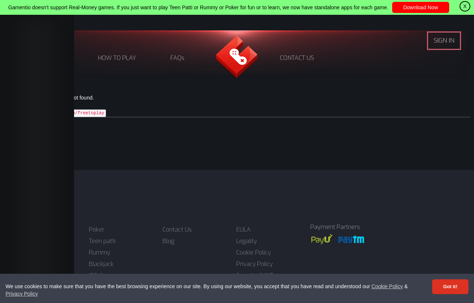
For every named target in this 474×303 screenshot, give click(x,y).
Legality (246, 241)
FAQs (177, 58)
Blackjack (101, 264)
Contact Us (177, 229)
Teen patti (102, 241)
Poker (96, 229)
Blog (168, 241)
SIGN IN (444, 40)
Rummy (99, 252)
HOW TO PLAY (117, 58)
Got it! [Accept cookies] (450, 286)
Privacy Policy (22, 294)
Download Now (420, 7)
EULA (243, 229)
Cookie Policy (387, 286)
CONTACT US (297, 58)
